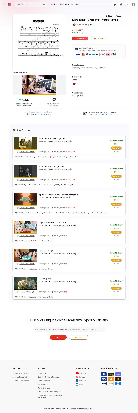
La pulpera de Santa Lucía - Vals (52, 222)
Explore (78, 337)
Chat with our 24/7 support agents (39, 114)
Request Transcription (21, 377)
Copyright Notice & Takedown (48, 377)
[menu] (4, 4)
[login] (133, 4)
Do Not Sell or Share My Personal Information (50, 396)
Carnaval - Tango (46, 250)
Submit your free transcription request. (101, 114)
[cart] (121, 4)
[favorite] (114, 4)
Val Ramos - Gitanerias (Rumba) (53, 138)
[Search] (44, 4)
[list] (127, 4)
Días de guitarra (46, 278)
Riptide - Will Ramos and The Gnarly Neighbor (58, 194)
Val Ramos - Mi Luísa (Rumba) (51, 166)
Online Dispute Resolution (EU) (49, 391)
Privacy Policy (43, 384)
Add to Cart (98, 38)
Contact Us (42, 373)
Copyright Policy (44, 380)
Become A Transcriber (21, 380)
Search (58, 337)
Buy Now (80, 38)
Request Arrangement (21, 373)
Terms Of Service (44, 388)
